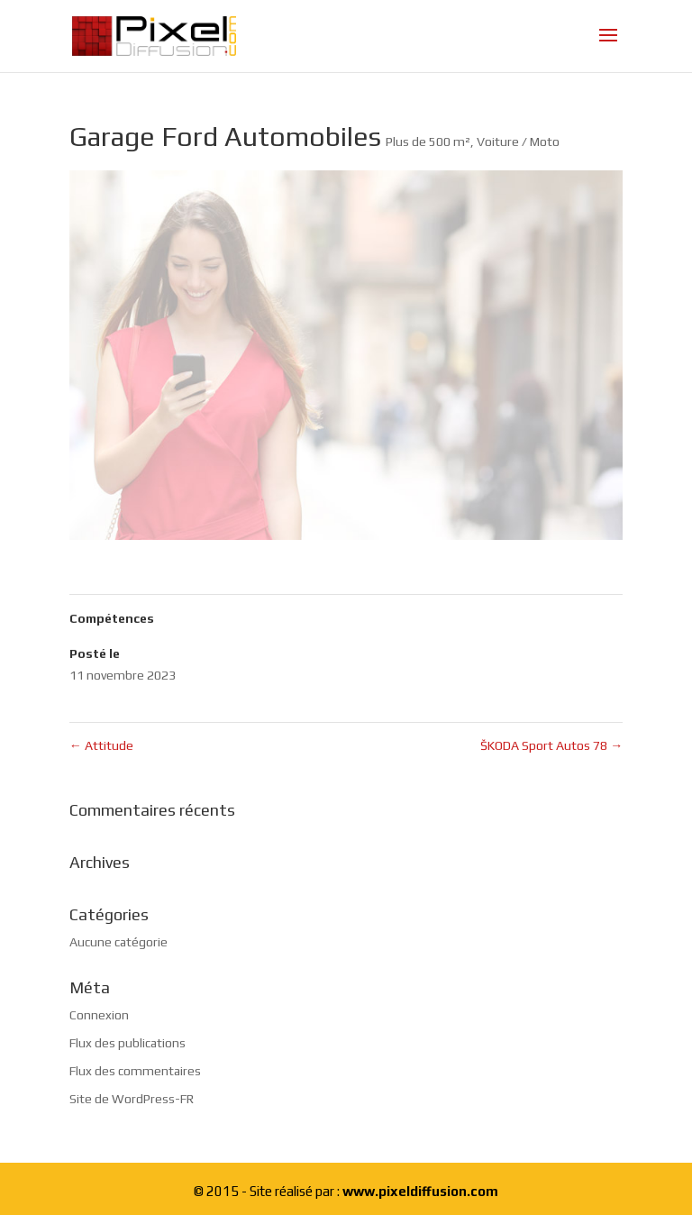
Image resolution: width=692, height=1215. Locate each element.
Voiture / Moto (518, 141)
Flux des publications (127, 1043)
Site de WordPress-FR (131, 1099)
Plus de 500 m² (428, 141)
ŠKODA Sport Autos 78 (551, 745)
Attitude (101, 745)
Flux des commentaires (135, 1071)
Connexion (99, 1015)
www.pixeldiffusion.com (420, 1191)
